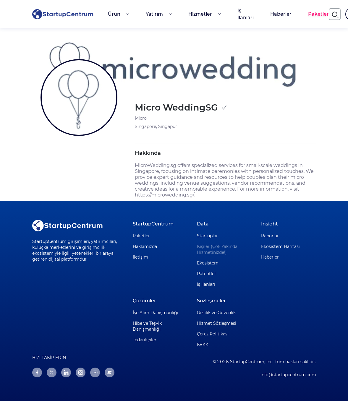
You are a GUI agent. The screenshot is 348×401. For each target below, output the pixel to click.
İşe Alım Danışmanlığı (155, 312)
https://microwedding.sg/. (165, 195)
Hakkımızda (145, 246)
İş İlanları (245, 14)
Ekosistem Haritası (280, 246)
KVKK (202, 344)
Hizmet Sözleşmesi (216, 323)
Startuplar (207, 235)
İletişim (140, 257)
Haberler (281, 14)
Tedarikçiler (144, 339)
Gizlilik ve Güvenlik (216, 312)
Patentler (206, 273)
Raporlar (270, 235)
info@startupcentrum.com (288, 374)
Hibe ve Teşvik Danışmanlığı (147, 326)
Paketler (318, 14)
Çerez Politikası (213, 334)
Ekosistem (207, 263)
